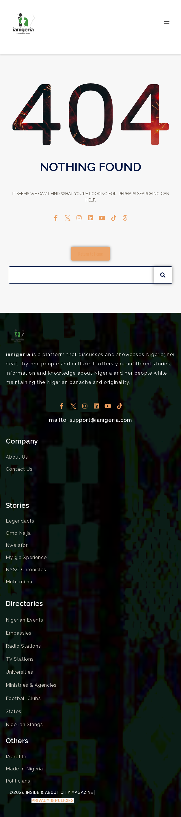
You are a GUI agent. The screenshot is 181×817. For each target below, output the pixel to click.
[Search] (163, 275)
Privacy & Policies (52, 800)
